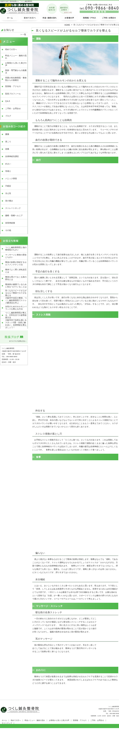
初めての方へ (30, 18)
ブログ (8, 116)
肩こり (8, 142)
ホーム (10, 18)
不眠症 (8, 186)
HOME (67, 25)
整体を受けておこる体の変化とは (16, 278)
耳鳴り (8, 171)
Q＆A (7, 101)
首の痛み (9, 201)
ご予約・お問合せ (109, 18)
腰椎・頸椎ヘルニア (14, 215)
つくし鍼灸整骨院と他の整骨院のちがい (16, 248)
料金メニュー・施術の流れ (50, 18)
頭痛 (7, 149)
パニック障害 (11, 179)
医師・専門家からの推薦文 (16, 71)
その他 (8, 230)
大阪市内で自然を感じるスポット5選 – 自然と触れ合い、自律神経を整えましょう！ (16, 323)
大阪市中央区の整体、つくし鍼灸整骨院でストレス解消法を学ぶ (16, 300)
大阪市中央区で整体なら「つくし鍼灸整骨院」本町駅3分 (59, 729)
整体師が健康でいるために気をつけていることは (16, 285)
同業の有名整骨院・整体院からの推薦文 (16, 79)
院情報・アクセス (89, 18)
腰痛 (7, 134)
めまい (8, 164)
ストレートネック (13, 208)
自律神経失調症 (12, 156)
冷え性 (8, 193)
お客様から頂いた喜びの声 (69, 18)
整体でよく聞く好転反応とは (16, 271)
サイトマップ (7, 723)
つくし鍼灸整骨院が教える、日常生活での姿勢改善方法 (16, 315)
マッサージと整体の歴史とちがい (16, 256)
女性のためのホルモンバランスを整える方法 (16, 307)
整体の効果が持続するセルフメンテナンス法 (16, 263)
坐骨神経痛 (10, 223)
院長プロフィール (13, 94)
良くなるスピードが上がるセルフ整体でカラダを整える (16, 293)
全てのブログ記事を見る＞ (18, 341)
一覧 (24, 34)
